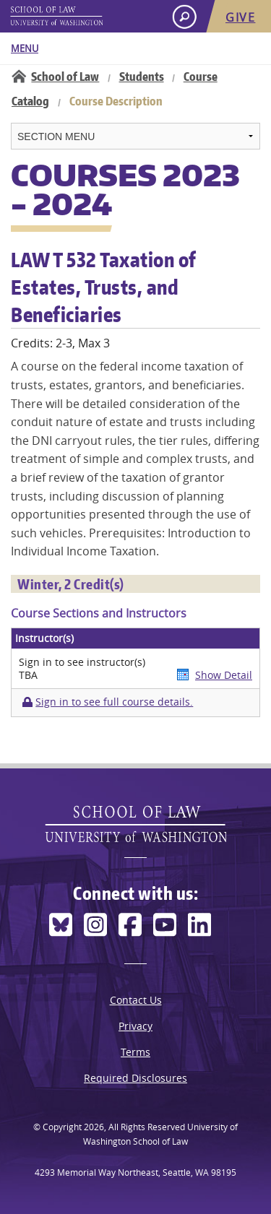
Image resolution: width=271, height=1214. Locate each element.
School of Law (65, 76)
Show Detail (223, 675)
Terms (135, 1052)
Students (141, 76)
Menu (24, 48)
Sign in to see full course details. (114, 701)
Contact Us (136, 1000)
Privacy (135, 1026)
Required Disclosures (135, 1078)
